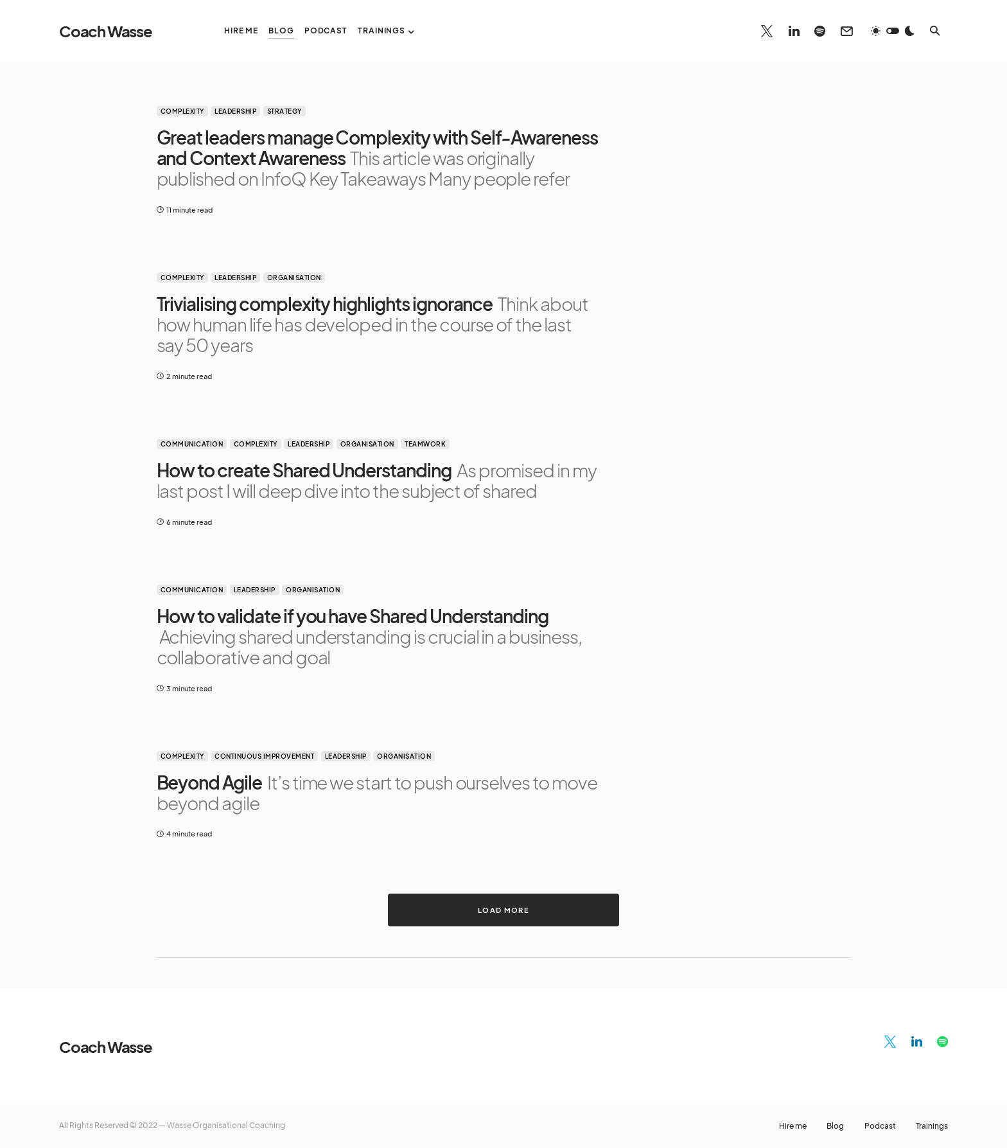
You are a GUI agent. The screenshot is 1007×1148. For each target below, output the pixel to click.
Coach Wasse (105, 30)
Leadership (235, 111)
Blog (834, 1126)
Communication (192, 444)
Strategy (284, 111)
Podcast (879, 1126)
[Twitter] (766, 30)
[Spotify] (819, 30)
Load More (503, 910)
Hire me (791, 1126)
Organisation (294, 277)
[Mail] (846, 30)
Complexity (182, 111)
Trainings (932, 1126)
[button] (892, 31)
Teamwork (425, 444)
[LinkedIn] (794, 30)
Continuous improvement (264, 756)
